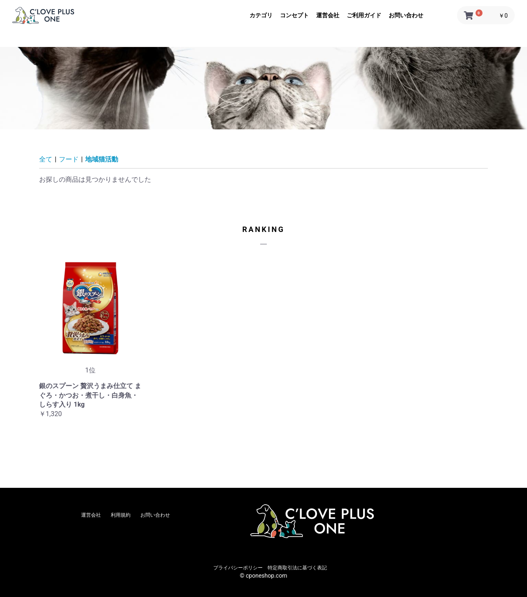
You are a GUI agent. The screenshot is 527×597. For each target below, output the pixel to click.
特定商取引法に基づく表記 (297, 568)
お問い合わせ (406, 15)
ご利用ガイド (364, 15)
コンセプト (294, 15)
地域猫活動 (101, 159)
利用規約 (121, 515)
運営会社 (327, 15)
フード (69, 159)
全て (45, 159)
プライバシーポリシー (238, 568)
